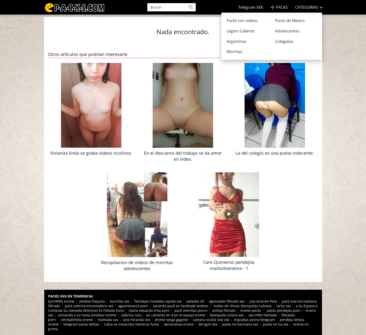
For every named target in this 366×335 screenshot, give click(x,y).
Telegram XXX (250, 7)
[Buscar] (191, 7)
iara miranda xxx (136, 319)
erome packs (251, 310)
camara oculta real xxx (211, 319)
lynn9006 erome (61, 301)
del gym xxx (207, 324)
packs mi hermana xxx (240, 324)
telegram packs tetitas (81, 324)
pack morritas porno (190, 310)
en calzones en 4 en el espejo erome (175, 315)
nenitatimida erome (77, 319)
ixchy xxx (283, 306)
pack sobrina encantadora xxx (89, 306)
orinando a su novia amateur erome (87, 315)
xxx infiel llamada (262, 315)
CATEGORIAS (306, 7)
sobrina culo (131, 315)
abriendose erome (179, 324)
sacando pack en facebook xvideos (181, 306)
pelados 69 (195, 301)
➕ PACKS (279, 7)
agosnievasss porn (133, 306)
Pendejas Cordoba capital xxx (158, 301)
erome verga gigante (171, 319)
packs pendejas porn (284, 310)
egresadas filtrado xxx (227, 301)
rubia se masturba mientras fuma (131, 324)
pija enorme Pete (263, 301)
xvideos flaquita (92, 301)
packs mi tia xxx (275, 324)
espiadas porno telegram (254, 319)
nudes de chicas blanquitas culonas (242, 306)
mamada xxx (108, 319)
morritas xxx (119, 301)
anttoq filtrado (224, 310)
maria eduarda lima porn (149, 310)
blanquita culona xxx (227, 315)
